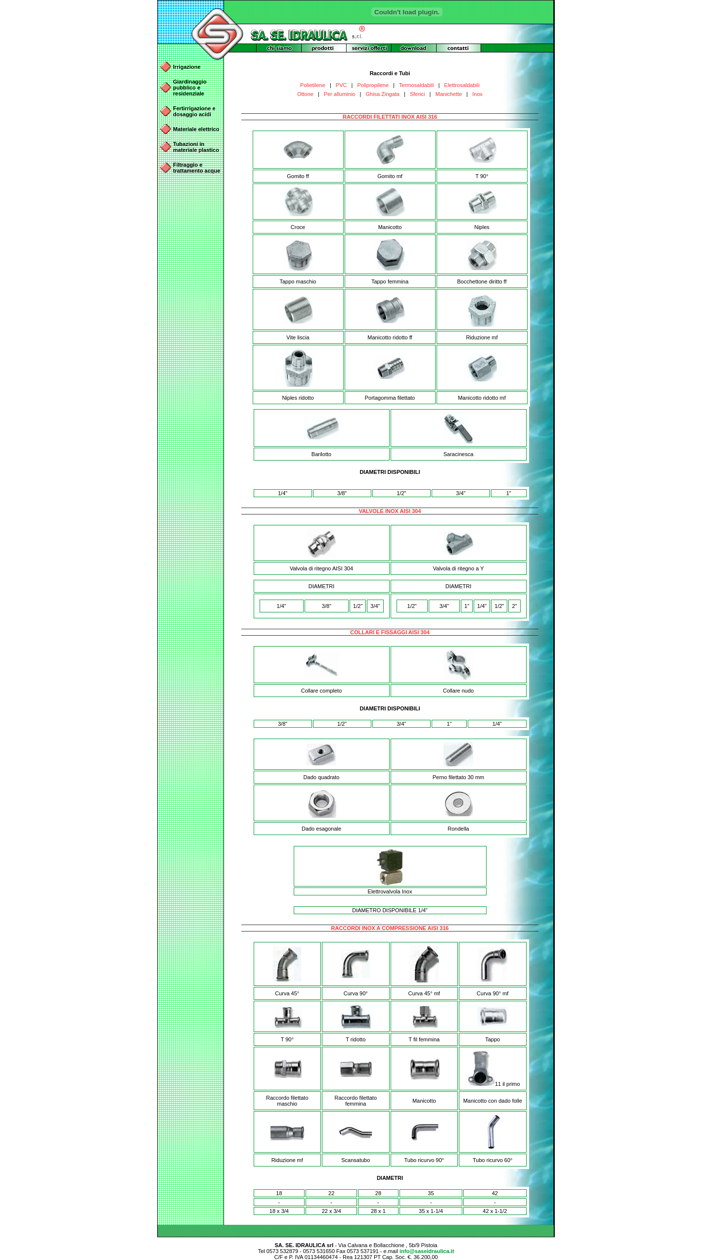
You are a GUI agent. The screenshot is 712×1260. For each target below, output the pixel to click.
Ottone (305, 94)
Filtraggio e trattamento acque (196, 168)
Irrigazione (187, 67)
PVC (341, 85)
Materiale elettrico (196, 129)
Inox (477, 94)
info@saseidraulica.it (427, 1251)
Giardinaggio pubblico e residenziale (190, 87)
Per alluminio (340, 94)
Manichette (449, 94)
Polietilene (312, 85)
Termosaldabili (416, 85)
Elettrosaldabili (462, 85)
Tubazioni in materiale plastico (196, 147)
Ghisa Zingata (382, 94)
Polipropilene (373, 85)
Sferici (417, 94)
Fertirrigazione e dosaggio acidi (194, 111)
